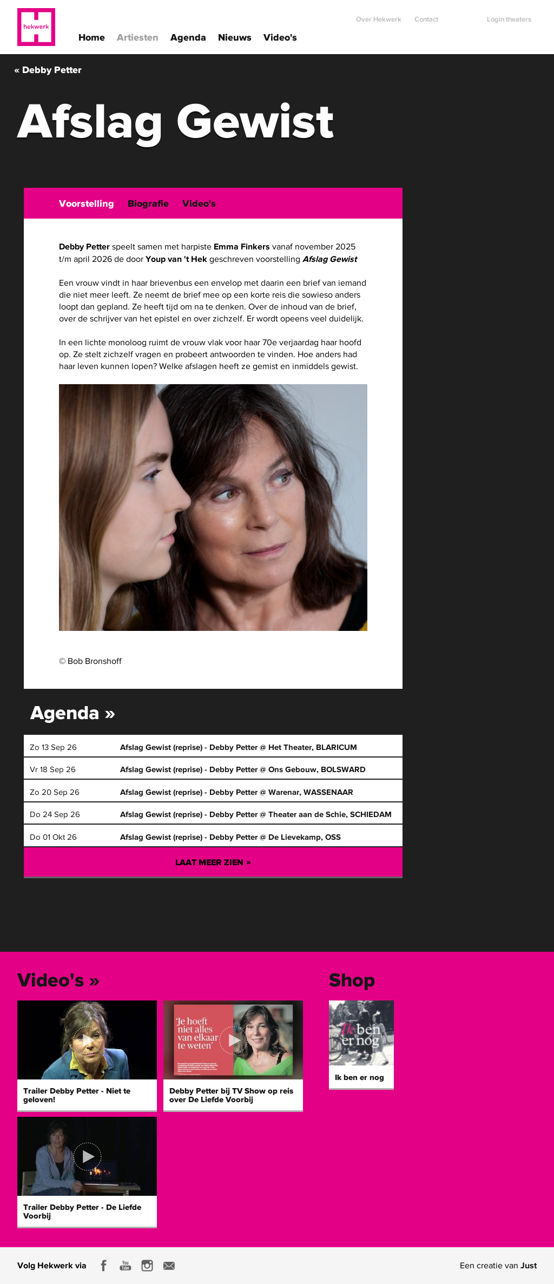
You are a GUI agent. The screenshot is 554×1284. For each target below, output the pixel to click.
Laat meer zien (213, 862)
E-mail (168, 1265)
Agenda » (73, 712)
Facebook (103, 1265)
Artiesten (138, 36)
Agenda (188, 36)
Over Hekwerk (378, 15)
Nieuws (235, 36)
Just (528, 1265)
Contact (426, 15)
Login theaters (509, 15)
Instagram (147, 1265)
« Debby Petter (48, 69)
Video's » (58, 979)
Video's (280, 36)
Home (91, 36)
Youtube (125, 1265)
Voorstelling (86, 203)
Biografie (148, 203)
